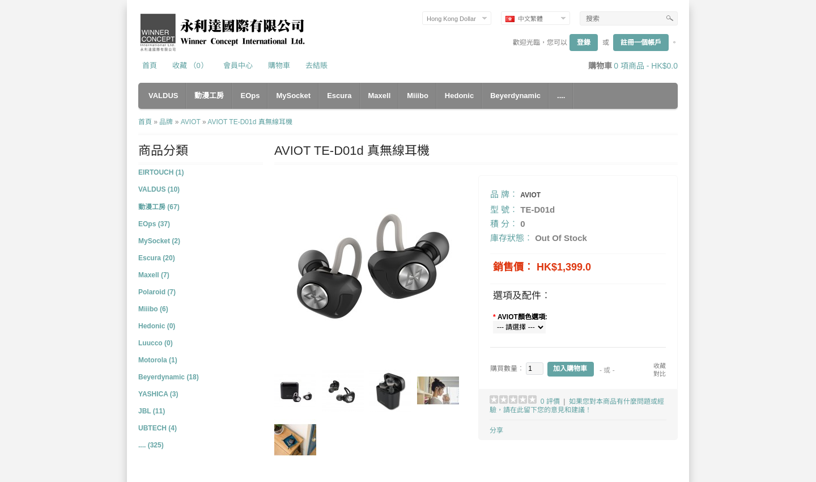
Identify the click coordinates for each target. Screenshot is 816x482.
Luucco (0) (155, 343)
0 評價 (550, 401)
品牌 (166, 122)
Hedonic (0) (156, 326)
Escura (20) (156, 258)
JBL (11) (151, 411)
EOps (250, 95)
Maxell (379, 95)
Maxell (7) (153, 275)
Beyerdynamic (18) (168, 377)
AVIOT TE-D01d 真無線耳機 (249, 122)
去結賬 (316, 65)
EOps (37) (154, 224)
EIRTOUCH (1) (161, 172)
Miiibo (417, 95)
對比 (659, 373)
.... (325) (151, 445)
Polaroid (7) (157, 292)
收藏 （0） (190, 65)
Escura (339, 95)
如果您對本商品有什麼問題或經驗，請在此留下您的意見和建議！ (577, 406)
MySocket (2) (159, 241)
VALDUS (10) (159, 189)
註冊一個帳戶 (640, 42)
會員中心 (238, 65)
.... (561, 95)
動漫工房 (209, 95)
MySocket (293, 95)
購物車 (279, 65)
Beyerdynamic (515, 95)
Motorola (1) (157, 360)
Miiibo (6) (153, 309)
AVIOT (191, 122)
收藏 (659, 365)
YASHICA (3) (158, 394)
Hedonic (459, 95)
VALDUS (163, 95)
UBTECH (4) (157, 428)
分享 (496, 430)
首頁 (149, 65)
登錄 (583, 42)
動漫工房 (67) (159, 207)
